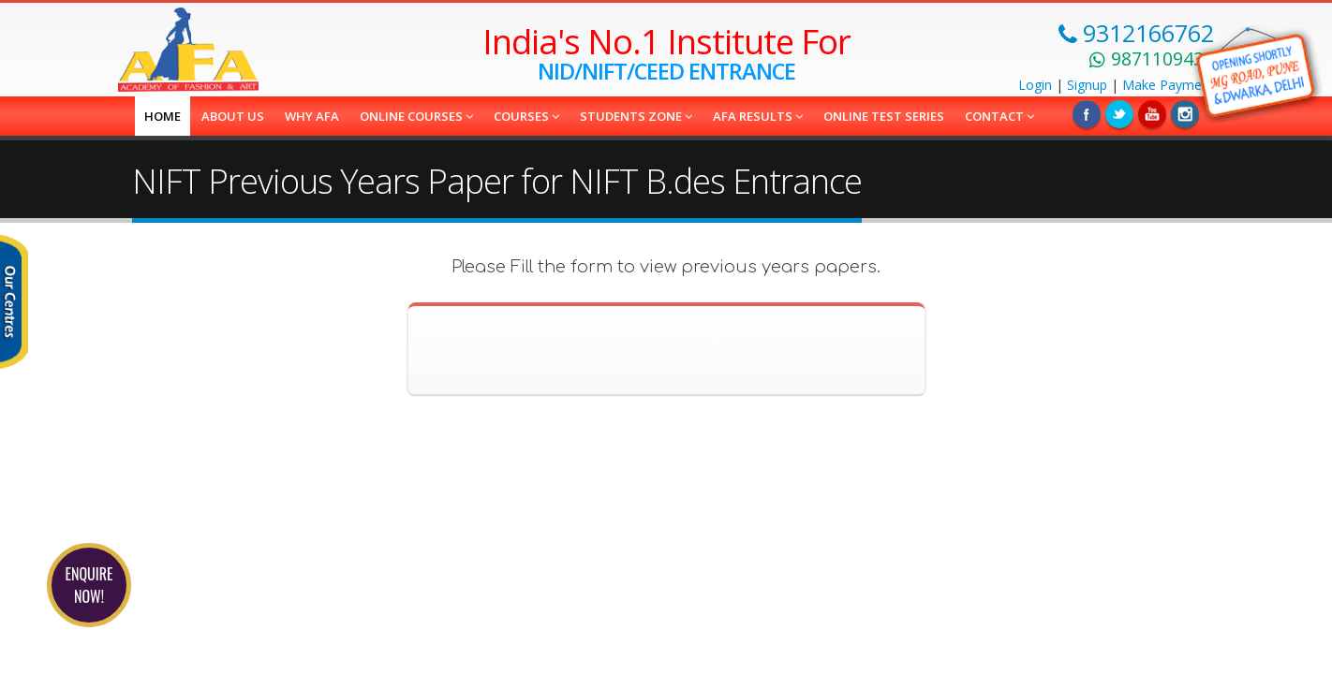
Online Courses (416, 116)
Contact (999, 116)
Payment (1168, 85)
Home (162, 116)
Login (1035, 85)
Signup (1087, 85)
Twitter (1119, 114)
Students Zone (636, 116)
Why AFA (312, 116)
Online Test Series (883, 116)
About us (232, 116)
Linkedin (1152, 114)
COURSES (526, 116)
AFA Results (758, 116)
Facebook (1087, 114)
